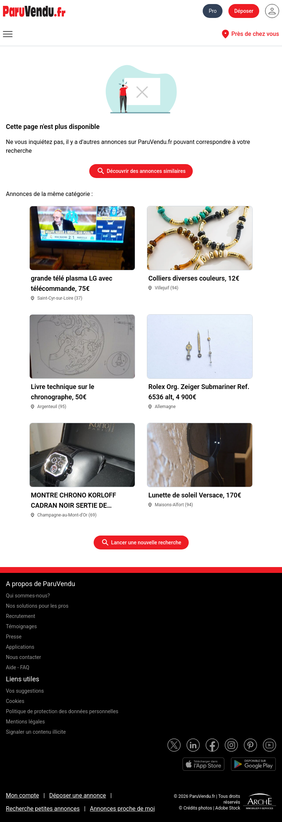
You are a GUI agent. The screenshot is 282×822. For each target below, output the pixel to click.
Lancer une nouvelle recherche (141, 542)
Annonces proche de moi (122, 808)
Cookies (15, 701)
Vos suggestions (25, 691)
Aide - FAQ (17, 667)
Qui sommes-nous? (28, 596)
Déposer (243, 11)
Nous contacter (23, 657)
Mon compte (22, 795)
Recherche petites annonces (43, 808)
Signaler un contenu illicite (36, 732)
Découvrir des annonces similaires (141, 171)
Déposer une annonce (77, 795)
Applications (20, 647)
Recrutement (20, 616)
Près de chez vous (249, 34)
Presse (14, 637)
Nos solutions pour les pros (37, 606)
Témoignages (21, 626)
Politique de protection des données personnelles (62, 711)
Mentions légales (25, 722)
